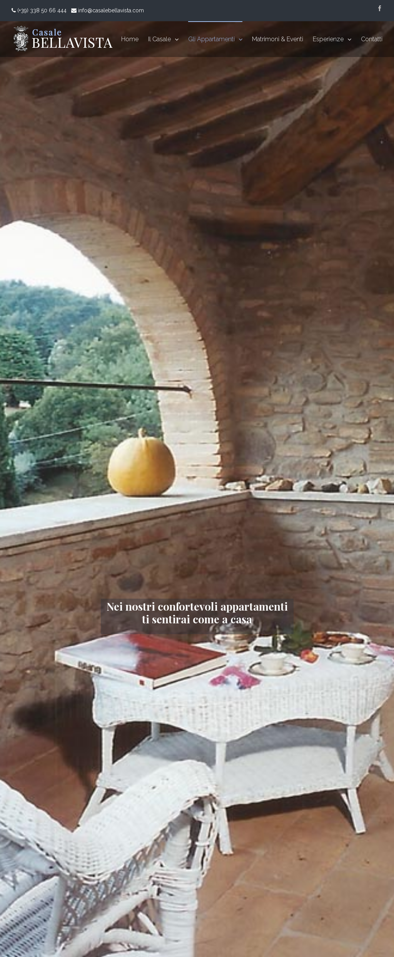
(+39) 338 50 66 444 (41, 10)
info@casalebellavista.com (111, 10)
